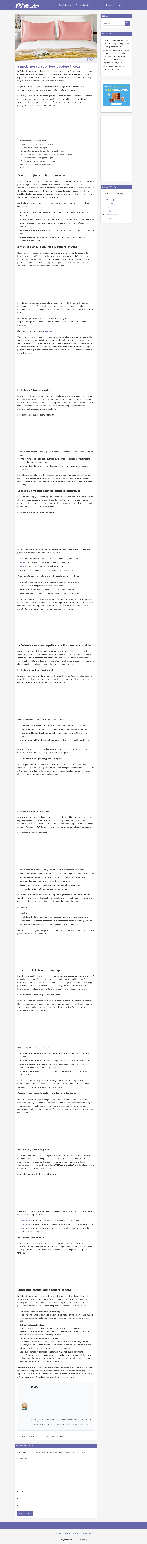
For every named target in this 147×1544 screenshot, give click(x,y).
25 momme (24, 1228)
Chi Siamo (58, 1534)
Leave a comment (56, 1436)
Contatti (67, 1534)
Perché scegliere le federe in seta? (33, 141)
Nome (20, 1492)
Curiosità (110, 5)
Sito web (20, 1506)
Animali (98, 5)
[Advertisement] (56, 124)
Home (51, 5)
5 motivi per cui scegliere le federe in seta (36, 144)
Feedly (108, 211)
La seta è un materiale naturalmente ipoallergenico (44, 151)
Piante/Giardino (83, 5)
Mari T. (23, 1436)
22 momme (24, 1224)
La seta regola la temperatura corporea (39, 161)
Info (121, 5)
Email (20, 1499)
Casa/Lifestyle (64, 5)
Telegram (110, 218)
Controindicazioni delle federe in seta (35, 168)
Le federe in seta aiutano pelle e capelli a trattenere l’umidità (48, 154)
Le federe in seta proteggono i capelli (38, 157)
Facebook (110, 203)
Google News (111, 214)
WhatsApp (110, 199)
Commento (22, 1458)
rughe (48, 331)
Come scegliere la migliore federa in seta (36, 164)
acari (21, 558)
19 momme (24, 1220)
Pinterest (109, 207)
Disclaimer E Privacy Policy (82, 1534)
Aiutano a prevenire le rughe (35, 147)
